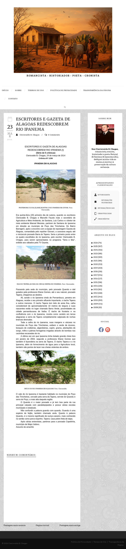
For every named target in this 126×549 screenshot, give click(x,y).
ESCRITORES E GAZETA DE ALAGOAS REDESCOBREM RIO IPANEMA (43, 124)
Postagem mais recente (15, 525)
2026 (95, 243)
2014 (95, 286)
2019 (95, 268)
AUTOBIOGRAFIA (102, 195)
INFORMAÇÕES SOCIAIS (104, 208)
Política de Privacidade (81, 542)
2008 (95, 307)
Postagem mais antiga (70, 525)
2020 (95, 264)
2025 (95, 246)
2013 (95, 289)
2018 (95, 271)
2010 (95, 300)
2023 (95, 253)
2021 (95, 261)
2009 (95, 304)
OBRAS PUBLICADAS (102, 213)
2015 (95, 282)
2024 (95, 250)
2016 (95, 279)
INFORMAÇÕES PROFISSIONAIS (103, 201)
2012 (95, 293)
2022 (95, 257)
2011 (95, 297)
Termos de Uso (99, 542)
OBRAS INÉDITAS (101, 219)
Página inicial (42, 525)
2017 (95, 275)
